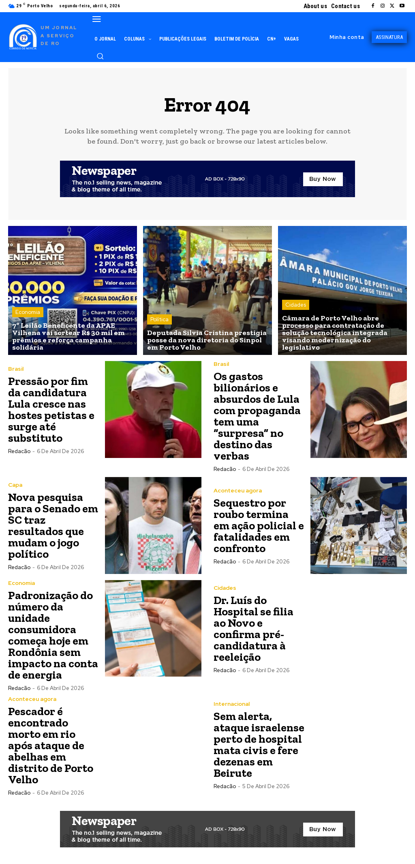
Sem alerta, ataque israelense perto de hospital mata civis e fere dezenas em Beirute (259, 744)
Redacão (19, 451)
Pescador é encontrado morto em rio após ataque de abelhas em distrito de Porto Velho (50, 745)
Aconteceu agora (238, 490)
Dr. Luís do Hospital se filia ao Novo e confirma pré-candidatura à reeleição (253, 628)
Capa (15, 485)
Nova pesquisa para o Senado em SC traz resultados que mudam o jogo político (53, 525)
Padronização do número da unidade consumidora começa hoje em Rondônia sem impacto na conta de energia (53, 635)
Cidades (295, 304)
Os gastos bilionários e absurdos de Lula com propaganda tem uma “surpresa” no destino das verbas (257, 416)
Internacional (232, 704)
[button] (100, 56)
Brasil (16, 369)
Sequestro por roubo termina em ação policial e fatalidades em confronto (259, 525)
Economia (27, 312)
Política (159, 319)
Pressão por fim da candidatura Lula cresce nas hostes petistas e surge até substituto (51, 409)
